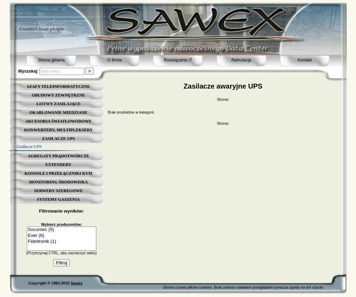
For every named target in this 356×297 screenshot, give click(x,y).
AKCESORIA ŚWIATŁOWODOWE (58, 121)
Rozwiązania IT (178, 60)
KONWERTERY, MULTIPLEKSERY (58, 129)
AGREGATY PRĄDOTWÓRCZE (58, 156)
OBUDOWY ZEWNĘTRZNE (58, 95)
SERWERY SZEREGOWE (58, 190)
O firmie (114, 60)
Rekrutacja (241, 60)
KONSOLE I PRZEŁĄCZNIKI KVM (58, 173)
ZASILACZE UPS (58, 138)
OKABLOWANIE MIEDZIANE (58, 112)
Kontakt (305, 60)
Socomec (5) (61, 230)
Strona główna (51, 60)
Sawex (76, 283)
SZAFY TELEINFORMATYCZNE (58, 86)
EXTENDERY (59, 164)
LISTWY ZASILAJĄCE (59, 103)
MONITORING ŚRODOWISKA (58, 182)
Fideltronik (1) (61, 242)
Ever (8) (61, 236)
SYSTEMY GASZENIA (58, 199)
